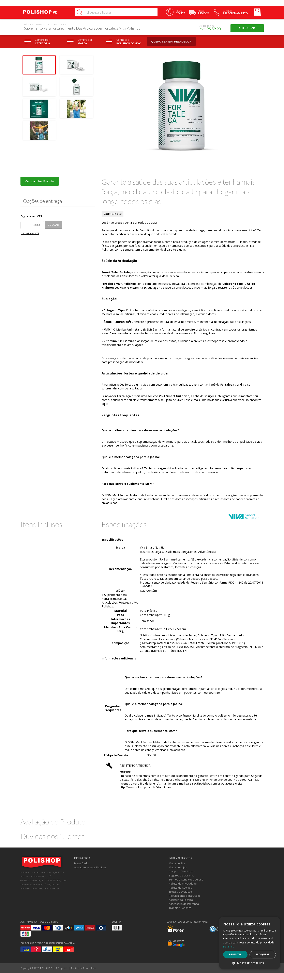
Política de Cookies (180, 887)
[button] (249, 963)
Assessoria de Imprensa (184, 904)
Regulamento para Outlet (184, 895)
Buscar (53, 224)
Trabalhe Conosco (180, 908)
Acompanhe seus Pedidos (90, 867)
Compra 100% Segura (182, 871)
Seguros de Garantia (182, 875)
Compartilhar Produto (39, 181)
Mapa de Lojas (178, 867)
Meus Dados (82, 863)
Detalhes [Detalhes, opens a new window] (228, 946)
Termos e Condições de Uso (186, 879)
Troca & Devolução (180, 891)
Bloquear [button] (263, 954)
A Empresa (61, 968)
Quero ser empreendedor (171, 41)
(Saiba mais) (201, 921)
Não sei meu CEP (30, 233)
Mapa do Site (177, 863)
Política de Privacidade (183, 883)
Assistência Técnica (181, 900)
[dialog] (249, 943)
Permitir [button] (235, 954)
